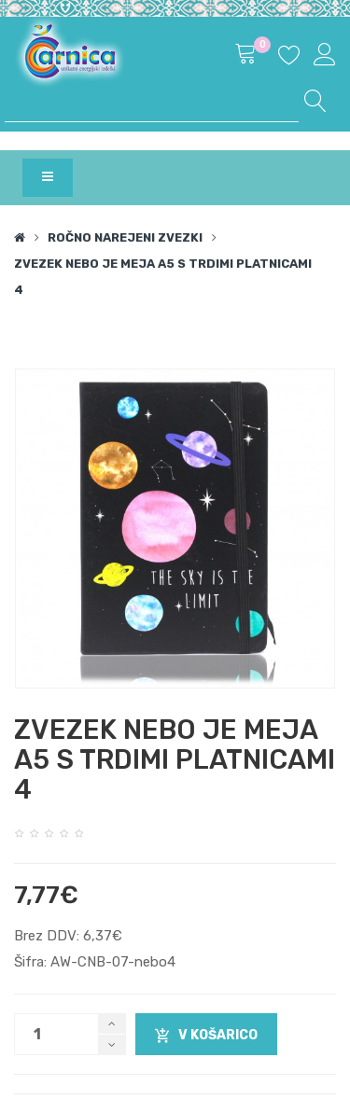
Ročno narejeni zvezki (125, 237)
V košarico (206, 1035)
